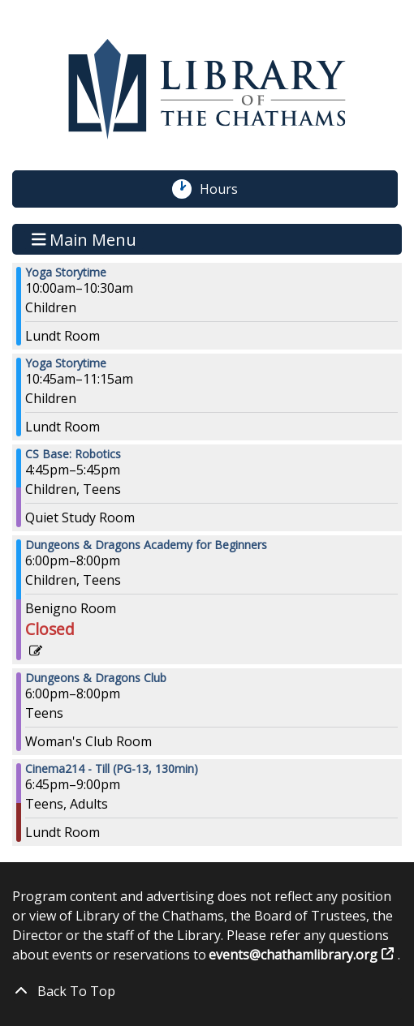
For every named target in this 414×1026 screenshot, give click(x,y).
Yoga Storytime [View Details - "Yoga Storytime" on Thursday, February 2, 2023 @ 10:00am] (65, 272)
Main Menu (84, 239)
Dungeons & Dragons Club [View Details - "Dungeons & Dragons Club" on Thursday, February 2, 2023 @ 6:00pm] (95, 678)
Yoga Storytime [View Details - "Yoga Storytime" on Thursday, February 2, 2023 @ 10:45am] (65, 363)
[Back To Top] (207, 991)
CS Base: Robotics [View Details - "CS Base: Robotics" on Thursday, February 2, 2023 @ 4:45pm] (73, 454)
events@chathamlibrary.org (293, 955)
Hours (227, 189)
